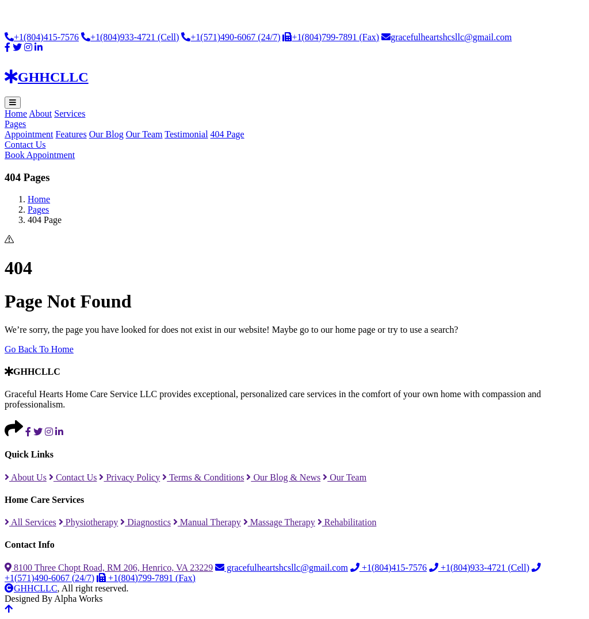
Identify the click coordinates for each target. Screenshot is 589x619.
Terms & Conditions (203, 477)
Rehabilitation (347, 522)
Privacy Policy (129, 477)
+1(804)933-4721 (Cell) (130, 37)
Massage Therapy (279, 522)
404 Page (227, 134)
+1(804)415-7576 (42, 37)
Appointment (29, 134)
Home (16, 113)
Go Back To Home (39, 349)
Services (69, 113)
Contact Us (25, 144)
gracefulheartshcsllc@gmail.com (446, 37)
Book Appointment (40, 155)
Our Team (144, 134)
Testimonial (186, 134)
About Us (26, 477)
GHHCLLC (31, 588)
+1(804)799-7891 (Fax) (330, 37)
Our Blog (106, 134)
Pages (15, 124)
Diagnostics (145, 522)
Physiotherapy (88, 522)
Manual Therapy (207, 522)
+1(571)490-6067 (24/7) (230, 37)
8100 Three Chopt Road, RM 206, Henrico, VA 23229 (109, 567)
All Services (30, 522)
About (40, 113)
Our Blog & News (283, 477)
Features (70, 134)
